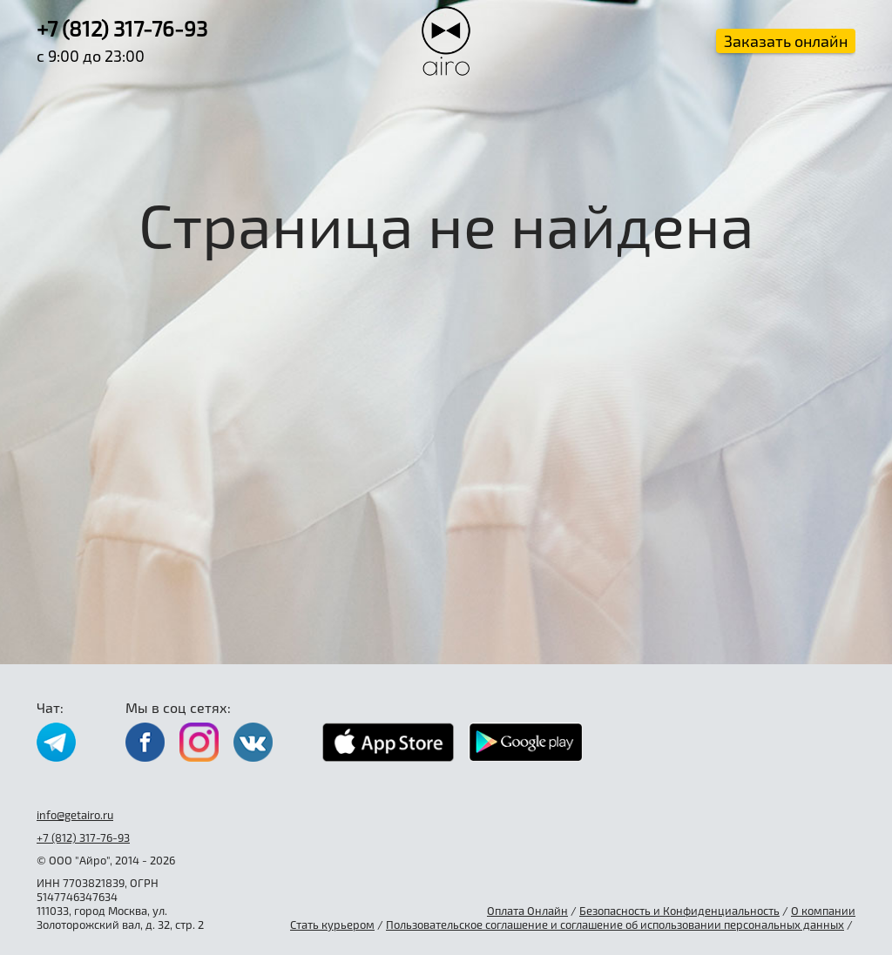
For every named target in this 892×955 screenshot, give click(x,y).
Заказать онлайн (786, 40)
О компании (823, 911)
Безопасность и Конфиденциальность (679, 911)
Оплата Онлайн (527, 911)
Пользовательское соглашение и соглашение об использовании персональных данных (615, 924)
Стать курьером (332, 924)
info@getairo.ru (75, 815)
